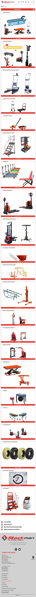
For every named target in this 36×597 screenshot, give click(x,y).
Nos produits (5, 573)
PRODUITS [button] (24, 9)
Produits (5, 6)
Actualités (4, 584)
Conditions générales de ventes (7, 594)
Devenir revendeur (6, 581)
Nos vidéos (4, 577)
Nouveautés (5, 586)
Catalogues (5, 579)
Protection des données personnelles (24, 594)
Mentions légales (14, 594)
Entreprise (4, 575)
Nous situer (33, 559)
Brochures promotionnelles (9, 588)
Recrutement (5, 592)
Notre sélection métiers (8, 590)
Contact (4, 583)
